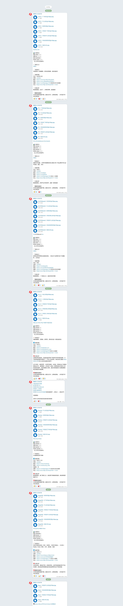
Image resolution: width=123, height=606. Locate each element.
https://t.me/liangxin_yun (43, 255)
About (75, 39)
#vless (40, 40)
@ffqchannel (80, 10)
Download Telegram (81, 36)
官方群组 (40, 193)
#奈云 (34, 40)
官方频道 (35, 193)
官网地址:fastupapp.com (43, 326)
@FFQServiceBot (83, 32)
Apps (83, 39)
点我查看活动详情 (37, 161)
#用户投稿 (51, 40)
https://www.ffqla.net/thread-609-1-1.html (47, 582)
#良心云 (35, 230)
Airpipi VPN (36, 358)
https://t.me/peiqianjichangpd (44, 575)
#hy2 (47, 40)
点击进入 (39, 253)
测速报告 (46, 193)
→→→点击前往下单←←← (40, 190)
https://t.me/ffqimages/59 (43, 580)
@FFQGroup (76, 24)
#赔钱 (40, 550)
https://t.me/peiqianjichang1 (44, 577)
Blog (79, 39)
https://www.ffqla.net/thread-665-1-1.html (47, 260)
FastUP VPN (36, 313)
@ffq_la (77, 25)
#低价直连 (49, 230)
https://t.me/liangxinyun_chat (44, 256)
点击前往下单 (40, 375)
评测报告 (46, 380)
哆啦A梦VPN (38, 165)
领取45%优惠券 (45, 185)
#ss (37, 40)
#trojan (44, 40)
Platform (87, 39)
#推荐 (45, 230)
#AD (34, 125)
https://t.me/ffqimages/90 (43, 258)
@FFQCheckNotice (80, 29)
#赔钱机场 (35, 550)
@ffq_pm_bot (81, 30)
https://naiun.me (41, 56)
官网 (34, 122)
